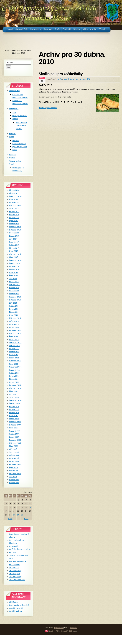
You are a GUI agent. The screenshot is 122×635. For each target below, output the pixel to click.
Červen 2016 (14, 263)
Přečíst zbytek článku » (48, 107)
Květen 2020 (14, 214)
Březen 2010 (14, 412)
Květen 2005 (14, 482)
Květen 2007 (14, 470)
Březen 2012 (14, 351)
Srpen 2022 (14, 208)
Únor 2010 (13, 415)
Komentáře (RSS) (66, 631)
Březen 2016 (14, 269)
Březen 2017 (14, 248)
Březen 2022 (14, 211)
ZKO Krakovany (15, 576)
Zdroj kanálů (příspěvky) (19, 605)
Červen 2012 (14, 345)
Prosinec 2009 (15, 421)
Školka (15, 118)
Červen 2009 (14, 431)
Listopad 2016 (15, 254)
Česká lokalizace (15, 611)
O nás (11, 136)
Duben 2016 (14, 266)
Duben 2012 (14, 348)
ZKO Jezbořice (15, 570)
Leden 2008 (14, 461)
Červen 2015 (14, 284)
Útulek (12, 158)
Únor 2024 (13, 199)
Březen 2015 (14, 293)
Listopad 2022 (15, 205)
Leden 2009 (14, 437)
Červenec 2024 (15, 196)
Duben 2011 (14, 376)
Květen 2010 (14, 406)
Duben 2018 (14, 233)
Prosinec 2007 (15, 464)
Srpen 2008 (14, 452)
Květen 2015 (14, 287)
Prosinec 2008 (15, 440)
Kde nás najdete (19, 143)
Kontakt (12, 133)
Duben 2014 (14, 309)
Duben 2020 (14, 217)
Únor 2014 (13, 315)
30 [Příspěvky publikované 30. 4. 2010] (22, 515)
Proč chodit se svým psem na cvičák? (21, 125)
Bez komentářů (83, 79)
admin (59, 79)
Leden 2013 (14, 327)
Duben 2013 (14, 324)
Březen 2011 (14, 379)
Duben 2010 (14, 409)
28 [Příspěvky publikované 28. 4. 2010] (14, 515)
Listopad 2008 (15, 443)
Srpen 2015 (14, 281)
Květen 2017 (14, 245)
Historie (16, 140)
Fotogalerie (13, 109)
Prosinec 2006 (15, 473)
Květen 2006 (14, 479)
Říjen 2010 (13, 391)
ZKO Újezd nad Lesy (17, 579)
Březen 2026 (14, 190)
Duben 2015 (14, 291)
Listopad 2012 (15, 333)
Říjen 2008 (13, 446)
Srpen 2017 (14, 242)
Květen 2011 (14, 373)
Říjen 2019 (13, 220)
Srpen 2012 (14, 339)
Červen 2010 (14, 403)
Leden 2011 (14, 382)
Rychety (12, 552)
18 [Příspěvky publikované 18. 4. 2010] (30, 507)
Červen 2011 (14, 370)
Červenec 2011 (15, 367)
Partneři (12, 155)
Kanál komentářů (16, 608)
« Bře (10, 518)
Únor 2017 (13, 251)
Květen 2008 (14, 455)
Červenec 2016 (15, 260)
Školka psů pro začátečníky (61, 74)
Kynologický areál (20, 146)
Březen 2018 (14, 236)
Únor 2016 (13, 272)
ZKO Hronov (14, 567)
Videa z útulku (15, 161)
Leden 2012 (14, 358)
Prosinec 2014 (15, 297)
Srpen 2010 (14, 397)
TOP (75, 631)
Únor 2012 (13, 354)
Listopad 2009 (15, 425)
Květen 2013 (14, 321)
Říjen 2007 (13, 467)
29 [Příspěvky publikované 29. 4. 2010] (18, 515)
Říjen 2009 (13, 428)
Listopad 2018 (15, 230)
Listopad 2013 (15, 318)
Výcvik (11, 164)
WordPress (73, 628)
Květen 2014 (14, 306)
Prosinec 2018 (15, 226)
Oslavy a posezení (20, 115)
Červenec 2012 (15, 342)
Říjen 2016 (13, 257)
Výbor (15, 149)
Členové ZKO (14, 90)
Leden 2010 (14, 419)
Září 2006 (13, 476)
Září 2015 (13, 278)
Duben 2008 (14, 458)
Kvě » (26, 518)
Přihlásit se (13, 602)
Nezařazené (69, 79)
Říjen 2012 (13, 336)
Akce (14, 112)
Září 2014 (13, 303)
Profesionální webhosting (19, 549)
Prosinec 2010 (15, 385)
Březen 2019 (14, 223)
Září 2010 (13, 394)
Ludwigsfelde (14, 546)
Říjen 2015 (13, 275)
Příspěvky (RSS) (53, 631)
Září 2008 (13, 449)
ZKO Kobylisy (14, 573)
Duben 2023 (14, 202)
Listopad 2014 (15, 300)
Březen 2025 (14, 193)
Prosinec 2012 (15, 330)
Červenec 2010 (15, 400)
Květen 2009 (14, 434)
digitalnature (58, 628)
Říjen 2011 (13, 364)
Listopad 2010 (15, 388)
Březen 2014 (14, 312)
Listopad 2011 (15, 361)
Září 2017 (13, 239)
